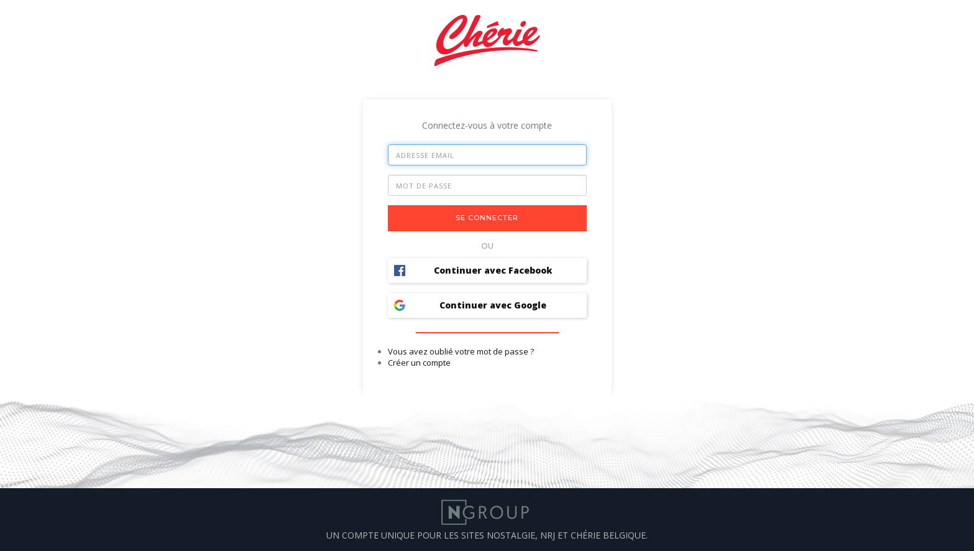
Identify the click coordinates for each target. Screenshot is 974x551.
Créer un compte (419, 362)
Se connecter (487, 217)
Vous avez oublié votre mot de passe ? (461, 351)
